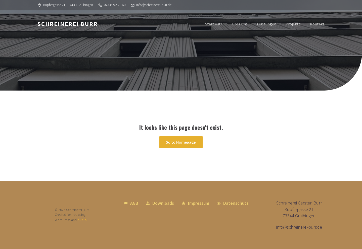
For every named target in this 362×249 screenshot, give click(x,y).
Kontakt (317, 23)
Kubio (81, 220)
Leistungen (266, 23)
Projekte (293, 23)
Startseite (214, 23)
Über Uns (240, 23)
